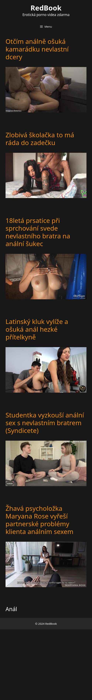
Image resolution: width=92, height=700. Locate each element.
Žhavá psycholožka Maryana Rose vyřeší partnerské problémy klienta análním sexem (39, 520)
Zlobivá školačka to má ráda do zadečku (40, 139)
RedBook (46, 8)
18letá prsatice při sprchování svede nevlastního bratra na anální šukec (38, 232)
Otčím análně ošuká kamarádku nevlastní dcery (37, 49)
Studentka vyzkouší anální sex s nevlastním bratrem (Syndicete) (45, 423)
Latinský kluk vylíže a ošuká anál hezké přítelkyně (37, 329)
